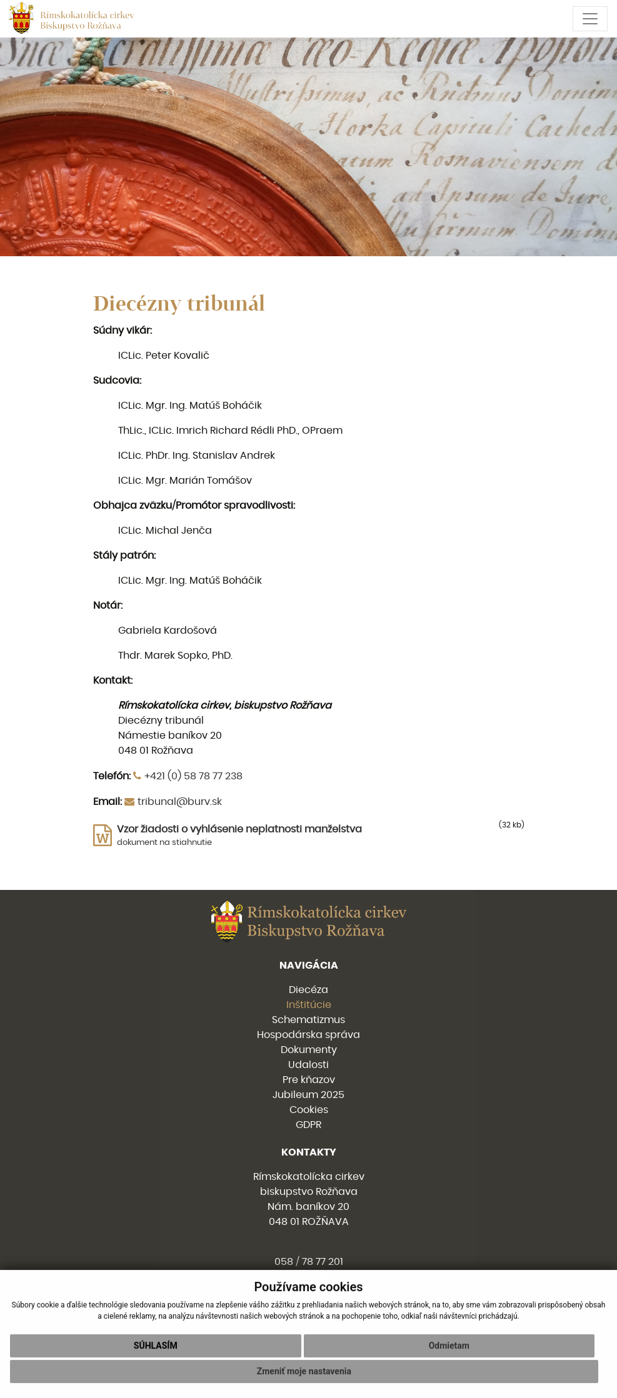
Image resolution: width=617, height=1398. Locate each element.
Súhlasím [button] (156, 1364)
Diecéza (308, 990)
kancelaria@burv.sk (308, 1277)
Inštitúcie (308, 1005)
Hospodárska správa (308, 1035)
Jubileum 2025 (308, 1095)
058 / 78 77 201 (308, 1262)
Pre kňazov (309, 1080)
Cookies (308, 1110)
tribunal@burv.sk (180, 802)
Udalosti (308, 1065)
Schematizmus (308, 1020)
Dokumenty (309, 1050)
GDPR (308, 1125)
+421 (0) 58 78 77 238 (193, 776)
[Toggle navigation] (590, 18)
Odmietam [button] (449, 1364)
